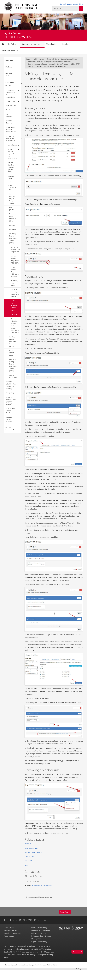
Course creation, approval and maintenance (12, 153)
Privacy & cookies (10, 930)
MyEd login (77, 952)
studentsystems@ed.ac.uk (42, 885)
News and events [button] (9, 50)
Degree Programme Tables (12, 187)
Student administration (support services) (11, 400)
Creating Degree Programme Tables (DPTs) (13, 341)
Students (8, 67)
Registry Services (12, 33)
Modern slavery (9, 936)
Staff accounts (11, 106)
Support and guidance (69, 59)
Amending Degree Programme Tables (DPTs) (13, 238)
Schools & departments (69, 4)
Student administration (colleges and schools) (11, 385)
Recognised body (14, 954)
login (79, 969)
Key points (11, 208)
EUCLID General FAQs (10, 428)
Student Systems (53, 59)
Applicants (9, 60)
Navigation (13, 229)
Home (28, 59)
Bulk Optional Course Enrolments (10, 410)
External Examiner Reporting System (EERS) (11, 167)
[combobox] (65, 8)
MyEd (81, 4)
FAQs (26, 865)
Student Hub (10, 101)
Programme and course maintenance (10, 138)
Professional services (9, 83)
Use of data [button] (51, 44)
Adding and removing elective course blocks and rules (14, 308)
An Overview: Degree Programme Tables (13, 198)
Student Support (9, 122)
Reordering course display (14, 283)
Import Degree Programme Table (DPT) (15, 259)
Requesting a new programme (12, 178)
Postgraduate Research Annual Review (11, 129)
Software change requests (9, 419)
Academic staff (9, 74)
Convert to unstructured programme (15, 249)
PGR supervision (10, 115)
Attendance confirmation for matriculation (10, 93)
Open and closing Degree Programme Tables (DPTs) (13, 365)
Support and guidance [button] (31, 44)
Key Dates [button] (11, 44)
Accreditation (12, 145)
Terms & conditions (11, 927)
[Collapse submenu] (21, 83)
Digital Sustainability (39, 941)
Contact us (65, 912)
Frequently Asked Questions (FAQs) (13, 217)
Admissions (10, 110)
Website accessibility (39, 927)
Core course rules (11, 352)
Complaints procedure (12, 933)
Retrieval (12, 225)
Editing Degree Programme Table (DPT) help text (15, 271)
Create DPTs (29, 856)
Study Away (10, 393)
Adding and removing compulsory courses (15, 293)
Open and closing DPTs (33, 852)
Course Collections (13, 376)
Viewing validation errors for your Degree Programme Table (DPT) (15, 326)
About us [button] (66, 44)
